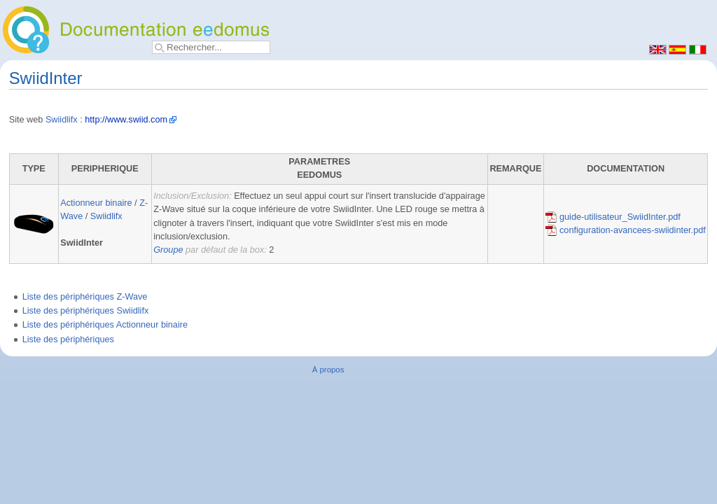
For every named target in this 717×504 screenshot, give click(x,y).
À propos (328, 369)
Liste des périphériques (68, 339)
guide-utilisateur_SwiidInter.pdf (612, 217)
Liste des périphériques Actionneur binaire (105, 325)
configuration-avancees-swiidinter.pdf (625, 230)
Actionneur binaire (96, 203)
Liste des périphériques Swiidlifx (85, 311)
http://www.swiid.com (126, 120)
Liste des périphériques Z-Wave (85, 297)
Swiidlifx (62, 120)
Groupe (168, 250)
